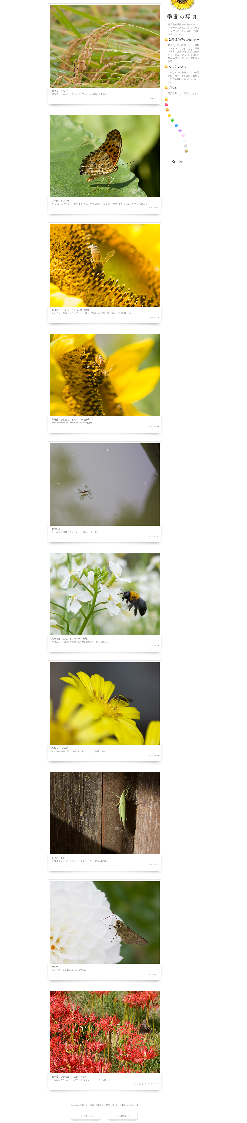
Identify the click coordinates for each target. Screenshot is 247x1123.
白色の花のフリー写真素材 (182, 141)
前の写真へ (123, 1116)
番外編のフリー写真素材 (182, 151)
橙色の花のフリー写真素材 (182, 110)
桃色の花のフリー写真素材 (182, 135)
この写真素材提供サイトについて (182, 67)
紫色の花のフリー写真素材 (182, 130)
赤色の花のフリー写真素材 (182, 105)
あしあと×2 (140, 1084)
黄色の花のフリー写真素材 (182, 115)
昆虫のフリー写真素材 (182, 146)
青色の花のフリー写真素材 (182, 125)
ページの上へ (86, 1116)
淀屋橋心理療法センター (182, 40)
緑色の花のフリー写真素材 (182, 120)
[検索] (180, 162)
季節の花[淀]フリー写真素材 (182, 10)
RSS (182, 99)
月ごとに (182, 88)
